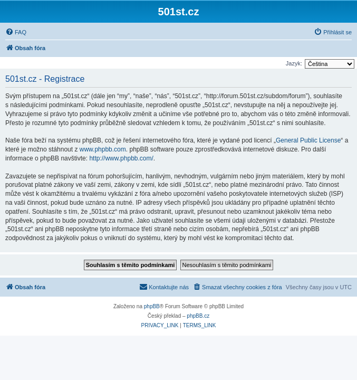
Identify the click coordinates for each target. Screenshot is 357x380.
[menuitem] (15, 32)
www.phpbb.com (103, 149)
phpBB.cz (198, 316)
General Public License (308, 140)
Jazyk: (294, 63)
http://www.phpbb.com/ (121, 158)
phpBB (152, 306)
